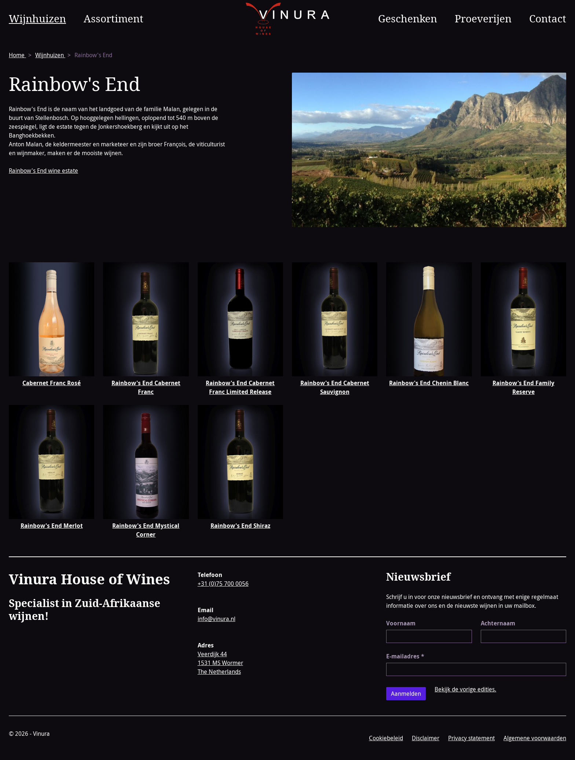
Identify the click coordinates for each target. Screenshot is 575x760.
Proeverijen (483, 18)
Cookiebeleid (386, 738)
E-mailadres (405, 656)
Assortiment (113, 18)
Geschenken (407, 18)
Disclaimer (425, 738)
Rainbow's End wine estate (43, 171)
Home (17, 55)
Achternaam (498, 623)
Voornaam (400, 623)
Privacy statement (471, 738)
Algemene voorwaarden (534, 738)
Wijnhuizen (37, 18)
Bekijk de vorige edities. (465, 689)
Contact (547, 18)
